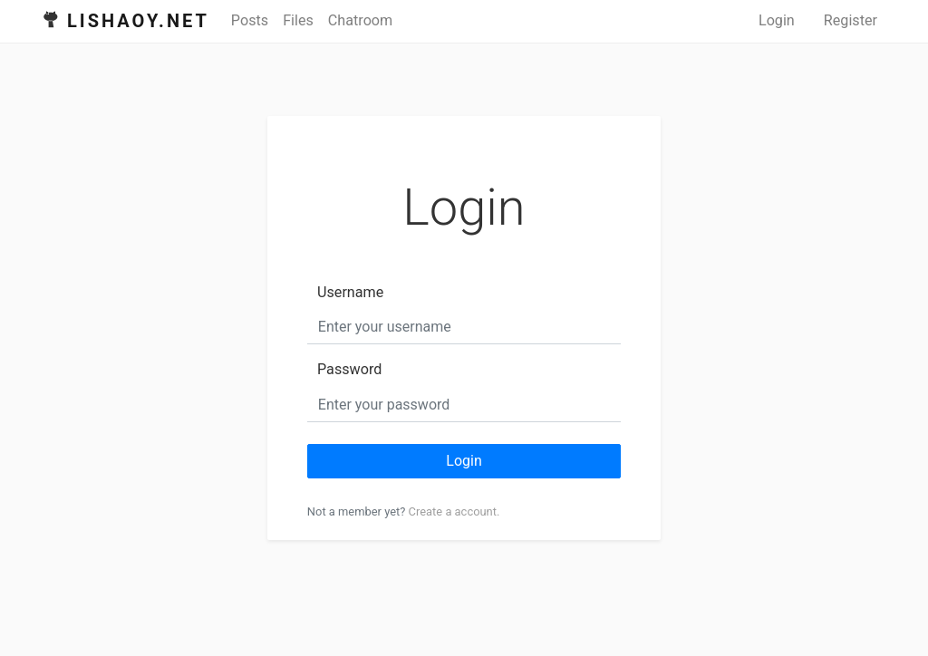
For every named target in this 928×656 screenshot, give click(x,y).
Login (777, 20)
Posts (249, 20)
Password (349, 369)
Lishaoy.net (138, 21)
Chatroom (360, 20)
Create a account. (454, 511)
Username (350, 292)
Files (298, 20)
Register (850, 20)
